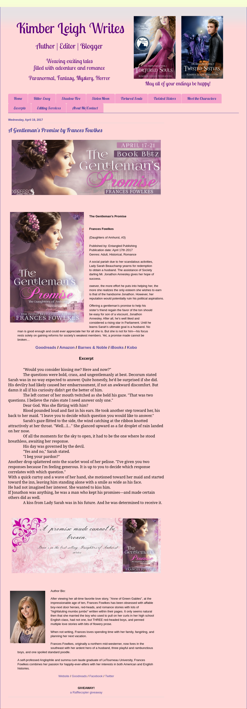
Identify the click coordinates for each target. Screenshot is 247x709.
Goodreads (45, 347)
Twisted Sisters (165, 98)
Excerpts (19, 108)
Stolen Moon (100, 98)
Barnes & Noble (92, 347)
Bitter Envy (42, 98)
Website (63, 676)
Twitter (109, 676)
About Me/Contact (85, 108)
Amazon (67, 347)
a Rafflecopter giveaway (86, 692)
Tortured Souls (131, 98)
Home (18, 98)
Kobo (132, 347)
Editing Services (49, 108)
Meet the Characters (201, 98)
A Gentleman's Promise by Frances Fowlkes (55, 130)
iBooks (117, 347)
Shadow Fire (71, 98)
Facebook (96, 676)
